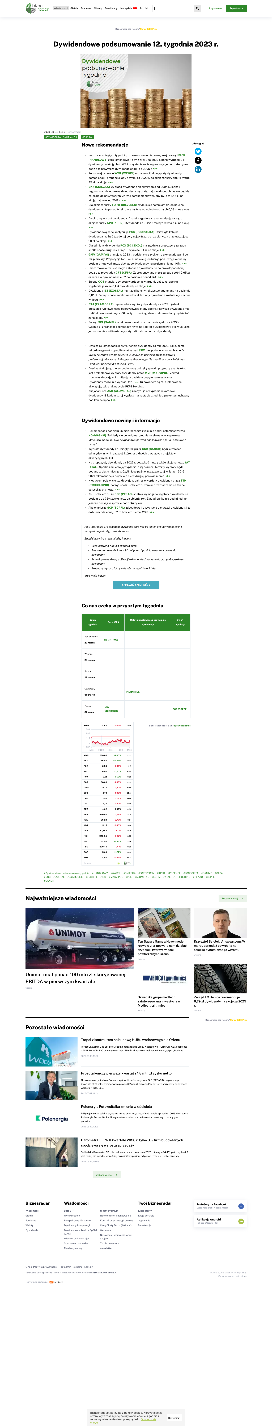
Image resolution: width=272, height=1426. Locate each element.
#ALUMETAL (142, 877)
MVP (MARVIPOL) (157, 373)
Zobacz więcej (232, 898)
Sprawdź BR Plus (148, 29)
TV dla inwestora (109, 1243)
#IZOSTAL (59, 877)
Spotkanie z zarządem (76, 1243)
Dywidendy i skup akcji (77, 1225)
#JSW (103, 877)
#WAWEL (116, 873)
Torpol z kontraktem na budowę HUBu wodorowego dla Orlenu (130, 1040)
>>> (155, 168)
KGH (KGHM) (97, 435)
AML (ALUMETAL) (119, 391)
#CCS (47, 877)
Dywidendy (111, 8)
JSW (142, 350)
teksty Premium (109, 1210)
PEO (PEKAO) (124, 494)
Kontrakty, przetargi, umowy (116, 1220)
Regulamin (65, 1266)
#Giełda (87, 137)
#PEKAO (198, 877)
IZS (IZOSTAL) (113, 290)
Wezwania (106, 1230)
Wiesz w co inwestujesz (77, 1238)
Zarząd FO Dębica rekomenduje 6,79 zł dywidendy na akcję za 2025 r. (220, 1001)
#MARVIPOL (116, 877)
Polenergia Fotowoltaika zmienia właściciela (116, 1107)
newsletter (106, 1248)
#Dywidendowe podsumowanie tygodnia (66, 873)
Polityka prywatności (45, 1266)
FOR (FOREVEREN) (124, 205)
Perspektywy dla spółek (77, 1220)
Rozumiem (174, 1418)
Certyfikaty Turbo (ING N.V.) (115, 1225)
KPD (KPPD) (115, 223)
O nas (29, 1266)
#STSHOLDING (181, 877)
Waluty (98, 8)
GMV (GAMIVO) (98, 254)
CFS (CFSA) (124, 272)
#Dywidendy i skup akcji (61, 137)
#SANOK (49, 880)
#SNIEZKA (130, 873)
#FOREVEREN (146, 873)
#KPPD (161, 873)
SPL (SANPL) (107, 322)
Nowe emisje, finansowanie (115, 1215)
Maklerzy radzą (73, 1248)
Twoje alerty (145, 1210)
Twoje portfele (146, 1215)
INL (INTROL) (111, 639)
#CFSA (219, 873)
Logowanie (215, 8)
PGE (135, 382)
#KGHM (156, 877)
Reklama (78, 1266)
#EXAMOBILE (75, 877)
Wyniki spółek (72, 1215)
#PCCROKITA (190, 873)
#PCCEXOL (174, 873)
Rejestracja (236, 8)
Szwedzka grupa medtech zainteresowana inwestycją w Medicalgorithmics (159, 1001)
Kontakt (88, 1266)
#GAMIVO (206, 873)
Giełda (74, 8)
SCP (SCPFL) (116, 507)
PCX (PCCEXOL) (131, 245)
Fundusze (86, 8)
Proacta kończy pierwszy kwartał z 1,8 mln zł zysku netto (126, 1073)
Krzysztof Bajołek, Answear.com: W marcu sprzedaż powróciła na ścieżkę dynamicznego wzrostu (219, 946)
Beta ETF (69, 1210)
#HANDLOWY (100, 873)
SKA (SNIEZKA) (99, 187)
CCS (101, 281)
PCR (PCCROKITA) (141, 232)
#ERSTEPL (91, 877)
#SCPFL (210, 877)
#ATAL (167, 877)
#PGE (129, 877)
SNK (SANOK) (151, 449)
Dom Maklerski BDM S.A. (104, 1273)
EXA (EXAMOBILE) (101, 304)
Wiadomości (61, 8)
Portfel (143, 8)
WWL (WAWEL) (124, 173)
